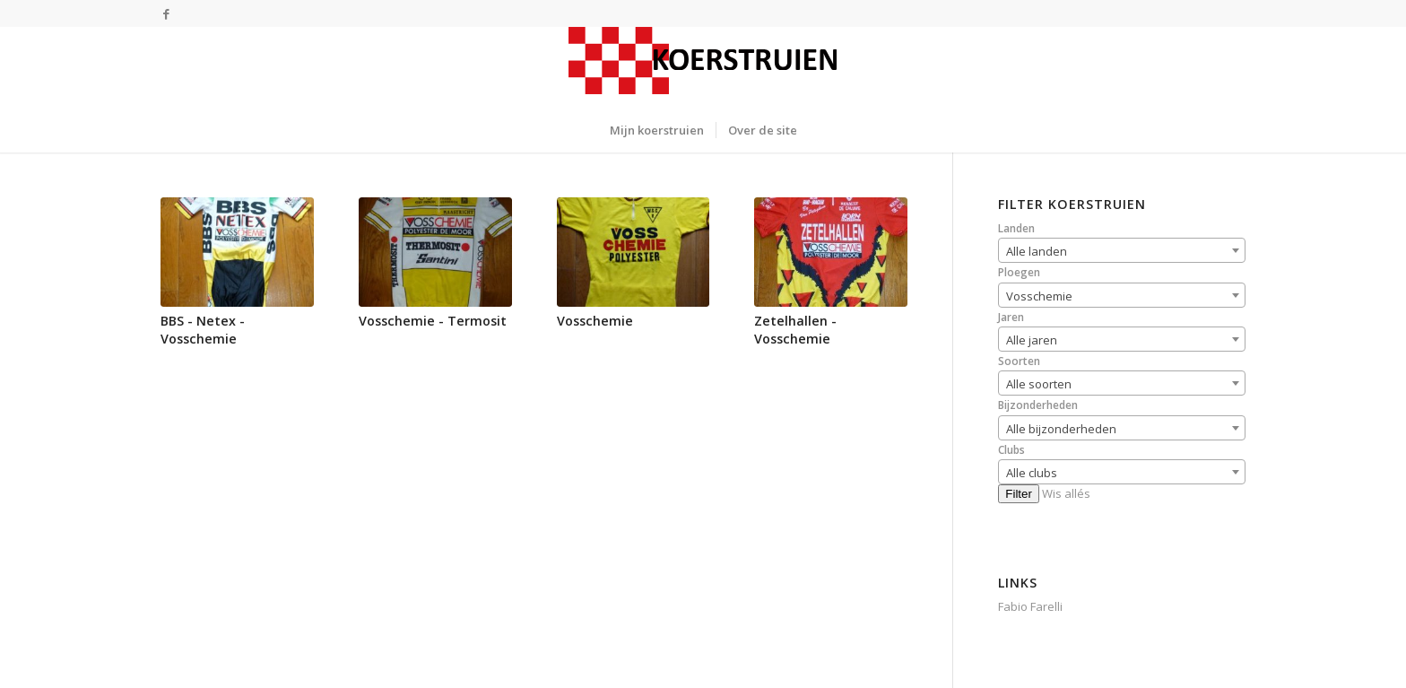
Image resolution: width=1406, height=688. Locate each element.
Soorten (1019, 361)
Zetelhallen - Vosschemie (795, 329)
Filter (1018, 494)
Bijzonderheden (1038, 405)
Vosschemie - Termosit (433, 320)
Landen (1016, 228)
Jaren (1011, 317)
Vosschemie (595, 320)
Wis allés (1066, 493)
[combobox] (1121, 250)
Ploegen (1019, 272)
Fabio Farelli (1030, 606)
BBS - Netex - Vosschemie (203, 329)
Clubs (1011, 449)
